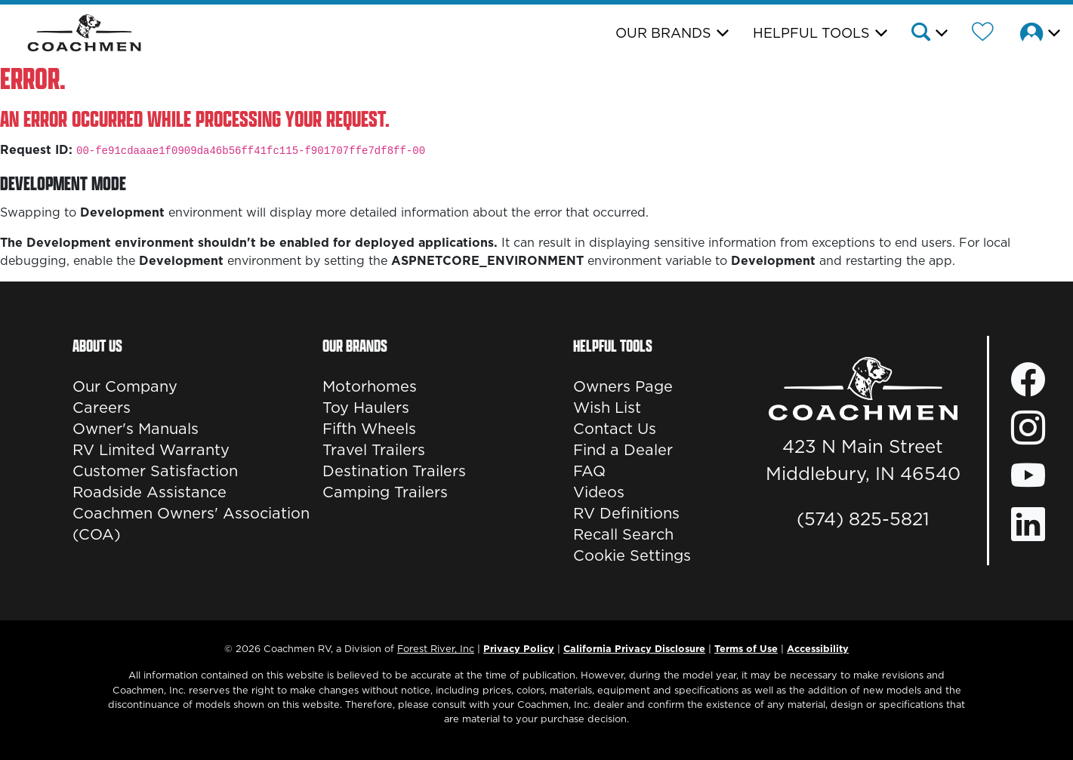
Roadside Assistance (149, 492)
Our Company (124, 386)
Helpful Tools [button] (811, 32)
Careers (101, 407)
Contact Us (614, 428)
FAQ (589, 471)
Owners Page (623, 386)
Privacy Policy (518, 648)
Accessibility (818, 648)
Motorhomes (369, 386)
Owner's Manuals (135, 428)
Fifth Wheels (369, 428)
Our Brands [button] (663, 32)
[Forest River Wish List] (982, 34)
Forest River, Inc (435, 648)
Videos (598, 492)
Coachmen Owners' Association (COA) (191, 524)
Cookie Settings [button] (632, 555)
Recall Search (623, 534)
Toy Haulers (365, 407)
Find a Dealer (623, 449)
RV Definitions (626, 513)
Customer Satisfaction (155, 471)
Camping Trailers (385, 492)
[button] (928, 34)
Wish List (607, 407)
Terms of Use (746, 648)
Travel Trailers (373, 449)
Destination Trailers (394, 471)
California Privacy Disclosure (634, 648)
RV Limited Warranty (151, 449)
